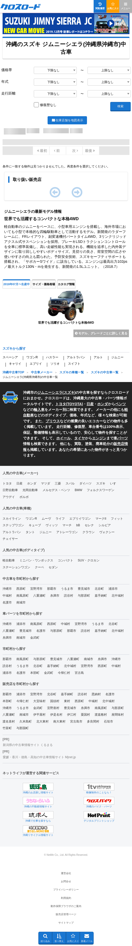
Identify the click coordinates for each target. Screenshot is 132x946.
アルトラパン (76, 357)
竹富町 (7, 728)
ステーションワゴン (16, 567)
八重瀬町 (39, 595)
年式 (4, 82)
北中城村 (118, 595)
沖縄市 (7, 588)
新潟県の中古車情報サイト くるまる (28, 745)
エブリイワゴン (80, 518)
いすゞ (114, 483)
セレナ (89, 525)
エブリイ (36, 363)
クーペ (39, 567)
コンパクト (65, 560)
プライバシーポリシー (66, 889)
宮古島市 (76, 721)
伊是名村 (56, 714)
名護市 (7, 602)
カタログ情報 (66, 284)
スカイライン (12, 518)
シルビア (104, 525)
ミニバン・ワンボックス (36, 560)
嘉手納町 (101, 595)
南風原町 (22, 595)
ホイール (63, 438)
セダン (53, 567)
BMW (78, 490)
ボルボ (24, 497)
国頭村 (54, 701)
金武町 (34, 637)
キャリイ (15, 363)
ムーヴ (46, 518)
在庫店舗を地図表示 (67, 120)
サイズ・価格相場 (43, 284)
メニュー (125, 6)
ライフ (60, 518)
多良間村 (93, 721)
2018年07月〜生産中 (16, 284)
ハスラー (52, 357)
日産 (90, 404)
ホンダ (102, 404)
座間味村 (118, 714)
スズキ (69, 392)
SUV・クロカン (89, 560)
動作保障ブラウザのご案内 (66, 906)
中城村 (7, 595)
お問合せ (66, 881)
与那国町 (22, 728)
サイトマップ (66, 922)
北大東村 (42, 721)
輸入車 (39, 410)
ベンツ (120, 404)
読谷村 (68, 595)
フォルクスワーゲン (100, 490)
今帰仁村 (64, 673)
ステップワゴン (13, 525)
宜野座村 (53, 708)
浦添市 (113, 588)
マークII (100, 518)
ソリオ (55, 363)
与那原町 (84, 595)
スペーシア (10, 357)
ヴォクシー (107, 532)
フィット (117, 518)
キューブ (35, 525)
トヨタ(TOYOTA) (69, 404)
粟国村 (85, 714)
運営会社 (66, 873)
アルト (98, 357)
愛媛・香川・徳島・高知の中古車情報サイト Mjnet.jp (39, 757)
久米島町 (25, 721)
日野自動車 (10, 490)
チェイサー (10, 539)
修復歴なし (48, 105)
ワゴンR (32, 357)
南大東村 (59, 721)
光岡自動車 (30, 490)
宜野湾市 (36, 588)
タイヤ (79, 438)
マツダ (45, 483)
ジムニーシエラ (49, 392)
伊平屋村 (39, 714)
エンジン (99, 438)
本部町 (34, 673)
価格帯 (6, 70)
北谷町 (99, 588)
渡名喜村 (9, 721)
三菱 (58, 483)
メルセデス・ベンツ (56, 490)
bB (78, 525)
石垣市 (108, 721)
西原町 (21, 588)
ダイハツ (85, 483)
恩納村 (96, 694)
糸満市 (54, 595)
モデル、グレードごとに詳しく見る (101, 333)
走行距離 (8, 93)
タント (30, 532)
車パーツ (121, 438)
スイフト (74, 363)
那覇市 (51, 588)
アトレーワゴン (67, 532)
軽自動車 (9, 560)
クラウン (88, 532)
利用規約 (66, 898)
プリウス (53, 421)
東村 (67, 701)
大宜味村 (39, 701)
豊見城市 (84, 588)
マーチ (67, 525)
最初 (42, 151)
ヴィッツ (52, 525)
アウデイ (9, 497)
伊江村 (71, 714)
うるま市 (67, 588)
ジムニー (117, 357)
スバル (70, 483)
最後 (90, 151)
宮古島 (79, 673)
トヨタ (7, 483)
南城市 (21, 602)
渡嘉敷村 (101, 714)
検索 (120, 106)
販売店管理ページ (66, 914)
